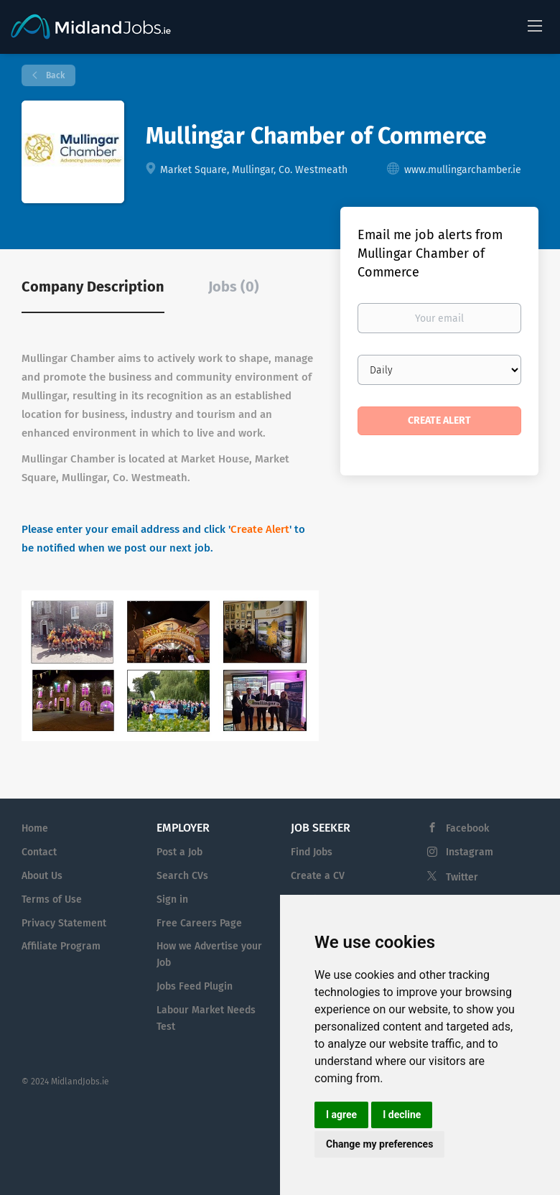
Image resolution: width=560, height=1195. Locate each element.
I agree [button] (341, 1114)
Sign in (172, 899)
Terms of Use (52, 899)
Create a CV (318, 876)
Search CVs (182, 876)
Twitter (462, 877)
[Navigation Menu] (535, 25)
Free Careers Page (199, 923)
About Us (42, 876)
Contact (39, 852)
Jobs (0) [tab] (233, 286)
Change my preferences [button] (379, 1144)
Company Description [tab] (93, 286)
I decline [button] (402, 1114)
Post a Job (179, 852)
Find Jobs (311, 852)
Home (35, 828)
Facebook (467, 828)
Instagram (469, 852)
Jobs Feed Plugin (195, 986)
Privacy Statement (64, 923)
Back (54, 75)
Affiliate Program (61, 946)
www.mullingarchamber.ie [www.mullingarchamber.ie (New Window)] (462, 170)
